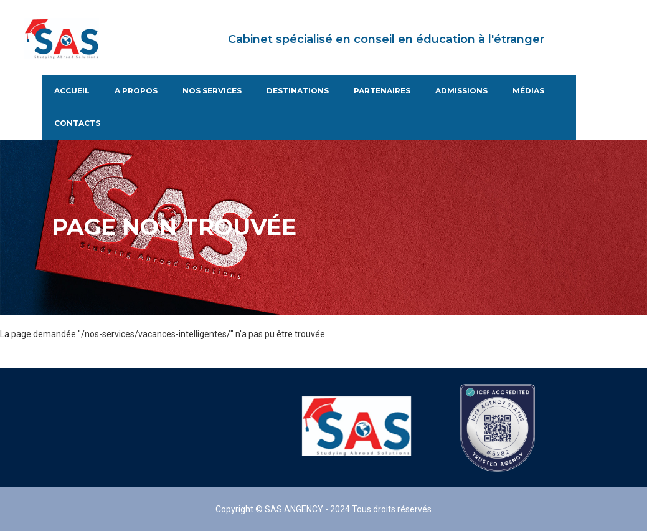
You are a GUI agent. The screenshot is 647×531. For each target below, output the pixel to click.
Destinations (298, 91)
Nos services (212, 91)
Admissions (461, 91)
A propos (136, 91)
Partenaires (382, 91)
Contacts (77, 123)
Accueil (72, 91)
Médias (528, 91)
